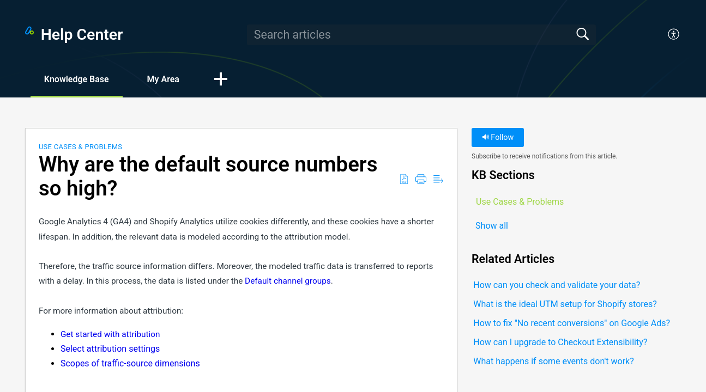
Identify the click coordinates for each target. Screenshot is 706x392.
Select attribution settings (110, 349)
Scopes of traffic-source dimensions (130, 363)
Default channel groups (288, 281)
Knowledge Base (76, 79)
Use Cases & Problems (80, 147)
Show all (491, 225)
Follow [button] (498, 137)
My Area (163, 79)
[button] (674, 35)
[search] (421, 34)
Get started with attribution (110, 334)
